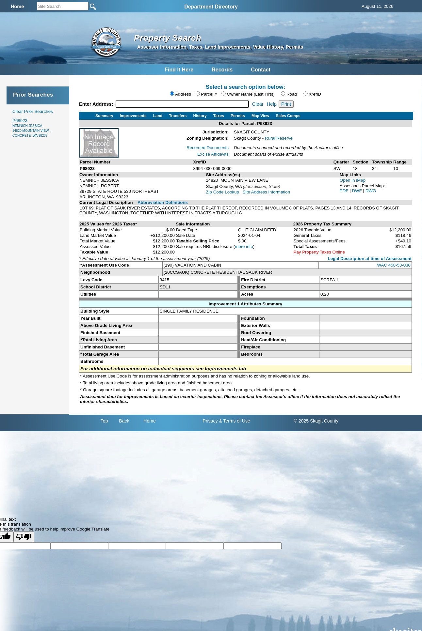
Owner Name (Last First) (251, 94)
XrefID (315, 94)
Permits (238, 116)
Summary (104, 116)
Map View (260, 116)
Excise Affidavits (213, 154)
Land (158, 116)
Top (104, 420)
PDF (344, 190)
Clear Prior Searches (32, 111)
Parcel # (209, 94)
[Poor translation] (23, 536)
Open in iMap (352, 180)
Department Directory (211, 6)
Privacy (210, 420)
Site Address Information (266, 192)
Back (124, 420)
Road (291, 94)
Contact (260, 69)
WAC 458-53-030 (394, 265)
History (199, 116)
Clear (258, 104)
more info (244, 246)
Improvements (133, 116)
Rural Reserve (279, 138)
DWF (357, 190)
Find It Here (179, 69)
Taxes (218, 116)
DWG (370, 190)
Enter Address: (97, 104)
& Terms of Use (234, 420)
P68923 (32, 127)
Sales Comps (288, 116)
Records (222, 69)
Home (149, 420)
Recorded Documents (208, 147)
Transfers (178, 116)
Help (272, 104)
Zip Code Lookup (222, 192)
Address (183, 94)
